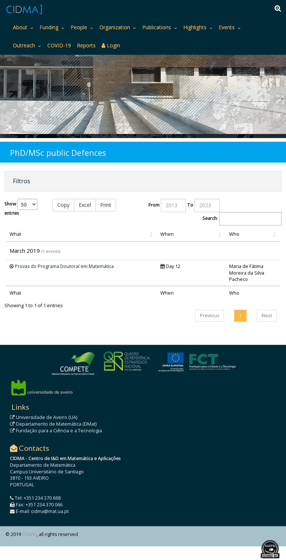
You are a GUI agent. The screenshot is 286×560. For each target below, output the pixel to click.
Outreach (24, 45)
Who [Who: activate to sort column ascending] (234, 234)
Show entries (20, 207)
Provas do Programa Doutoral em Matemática (62, 266)
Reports (86, 45)
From (154, 205)
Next (267, 315)
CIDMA (29, 534)
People (79, 27)
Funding (49, 27)
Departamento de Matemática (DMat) (53, 424)
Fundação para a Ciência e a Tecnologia (56, 430)
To (190, 205)
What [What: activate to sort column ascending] (15, 234)
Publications (156, 27)
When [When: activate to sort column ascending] (167, 234)
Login (111, 45)
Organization (114, 27)
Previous (209, 315)
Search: (242, 218)
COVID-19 (59, 45)
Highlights (195, 27)
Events (227, 27)
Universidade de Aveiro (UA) (43, 417)
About (20, 27)
